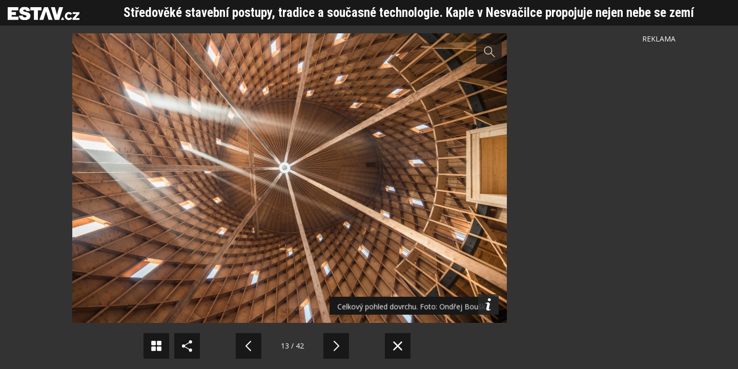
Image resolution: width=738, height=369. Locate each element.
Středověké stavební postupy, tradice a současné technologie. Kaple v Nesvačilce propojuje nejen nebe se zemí (409, 12)
